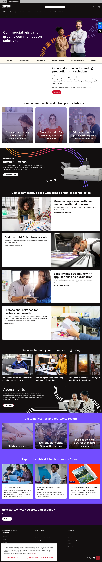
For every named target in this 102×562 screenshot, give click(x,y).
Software (4, 542)
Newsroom (70, 537)
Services (30, 11)
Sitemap (37, 543)
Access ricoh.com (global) (73, 540)
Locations (77, 7)
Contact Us (70, 546)
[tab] (47, 181)
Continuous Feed (24, 60)
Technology (13, 11)
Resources (38, 11)
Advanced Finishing (58, 60)
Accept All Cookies (48, 557)
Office (4, 1)
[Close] (54, 545)
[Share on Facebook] (100, 27)
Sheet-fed (9, 60)
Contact (70, 7)
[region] (29, 552)
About (45, 11)
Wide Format (41, 60)
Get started (8, 405)
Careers (85, 7)
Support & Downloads (57, 11)
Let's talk (57, 92)
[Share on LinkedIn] (100, 23)
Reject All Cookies (33, 557)
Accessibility (38, 540)
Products (22, 11)
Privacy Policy (33, 553)
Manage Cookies (11, 557)
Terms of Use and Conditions (42, 537)
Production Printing (13, 1)
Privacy (36, 534)
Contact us (7, 519)
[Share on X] (100, 31)
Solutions (4, 11)
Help (98, 558)
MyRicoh (93, 6)
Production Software (77, 60)
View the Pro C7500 (10, 174)
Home (4, 16)
